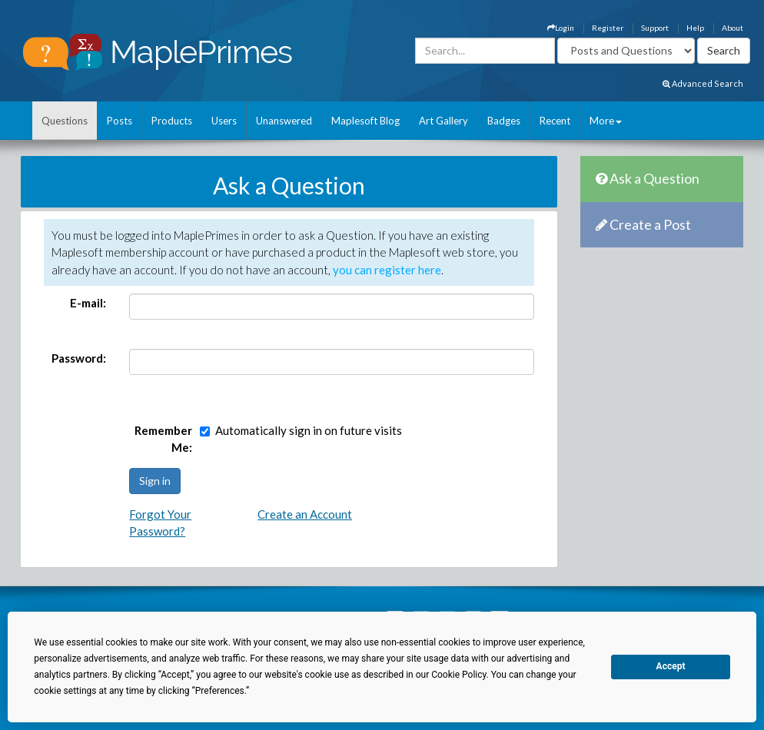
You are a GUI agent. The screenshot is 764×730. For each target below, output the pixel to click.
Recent (555, 120)
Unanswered (284, 120)
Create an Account (304, 514)
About (732, 27)
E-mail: (88, 303)
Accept (671, 666)
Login (560, 27)
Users (224, 120)
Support (655, 27)
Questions (65, 120)
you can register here (387, 270)
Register (607, 27)
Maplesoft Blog (365, 120)
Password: (78, 358)
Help (695, 27)
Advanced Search (703, 83)
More (606, 120)
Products (171, 120)
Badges (503, 120)
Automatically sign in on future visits (308, 430)
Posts (119, 120)
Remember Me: (163, 439)
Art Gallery (443, 120)
